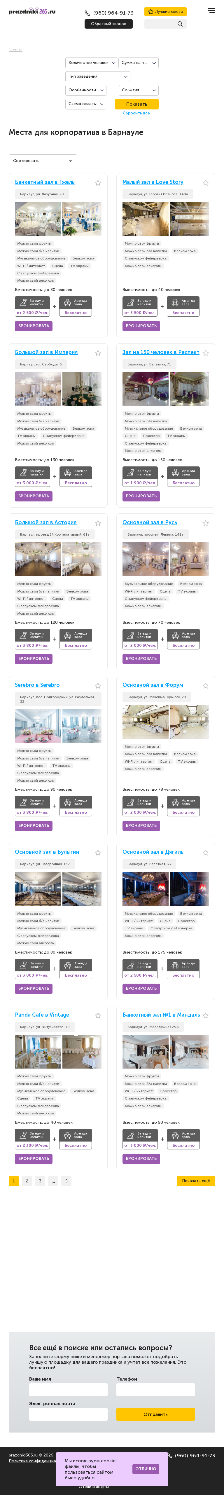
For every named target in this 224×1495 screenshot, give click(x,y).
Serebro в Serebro (37, 685)
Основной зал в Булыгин (47, 852)
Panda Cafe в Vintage (42, 1015)
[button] (97, 219)
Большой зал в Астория (46, 523)
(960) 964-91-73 (191, 1455)
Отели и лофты (94, 1486)
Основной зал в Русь (150, 523)
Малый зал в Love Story (153, 182)
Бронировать (33, 325)
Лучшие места (165, 12)
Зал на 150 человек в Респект (161, 352)
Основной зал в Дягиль (153, 852)
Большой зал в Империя (46, 352)
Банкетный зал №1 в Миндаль (161, 1015)
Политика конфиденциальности (40, 1461)
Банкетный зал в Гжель (45, 182)
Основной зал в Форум (153, 685)
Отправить (156, 1414)
